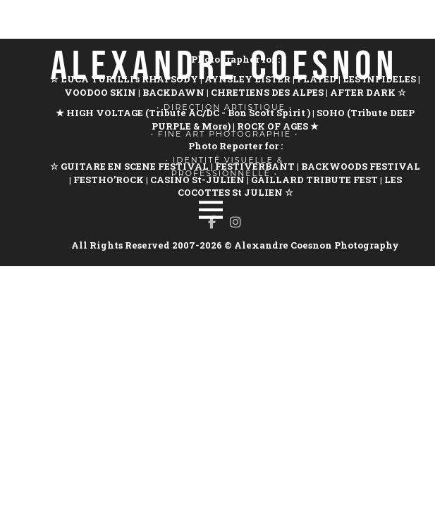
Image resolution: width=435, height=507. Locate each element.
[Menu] (211, 210)
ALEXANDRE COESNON (224, 66)
